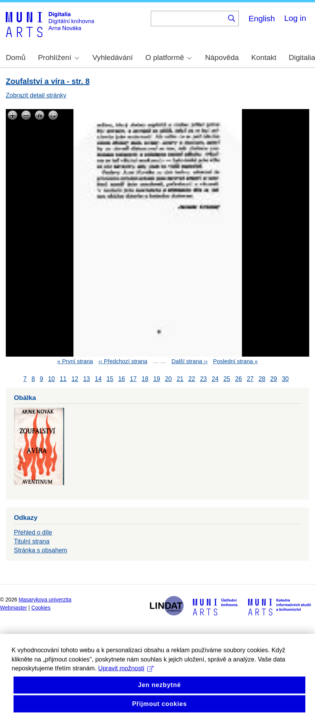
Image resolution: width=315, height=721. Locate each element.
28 (262, 379)
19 (156, 379)
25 (226, 379)
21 (180, 379)
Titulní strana (31, 541)
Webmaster (13, 608)
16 (121, 379)
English (262, 18)
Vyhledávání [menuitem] (112, 57)
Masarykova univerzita (45, 600)
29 (273, 379)
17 (133, 379)
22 (191, 379)
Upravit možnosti (125, 680)
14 (98, 379)
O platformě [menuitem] (168, 57)
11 (63, 379)
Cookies (41, 608)
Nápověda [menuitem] (222, 57)
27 (250, 379)
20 (168, 379)
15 (109, 379)
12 (75, 379)
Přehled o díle (33, 532)
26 (238, 379)
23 (203, 379)
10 (51, 379)
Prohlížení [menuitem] (58, 57)
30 (285, 379)
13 (86, 379)
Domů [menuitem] (16, 57)
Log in (295, 18)
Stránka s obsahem (40, 550)
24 (215, 379)
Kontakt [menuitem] (263, 57)
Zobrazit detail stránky (36, 95)
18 (144, 379)
